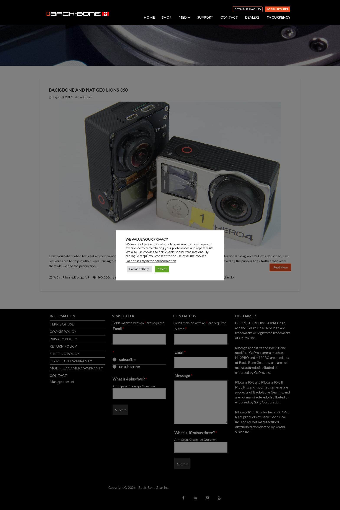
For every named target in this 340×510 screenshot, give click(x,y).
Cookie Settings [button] (139, 269)
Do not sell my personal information (151, 261)
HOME (149, 17)
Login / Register (277, 9)
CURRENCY (278, 17)
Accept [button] (162, 269)
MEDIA (184, 17)
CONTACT (229, 17)
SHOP (167, 17)
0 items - (248, 9)
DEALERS (252, 17)
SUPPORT (205, 17)
